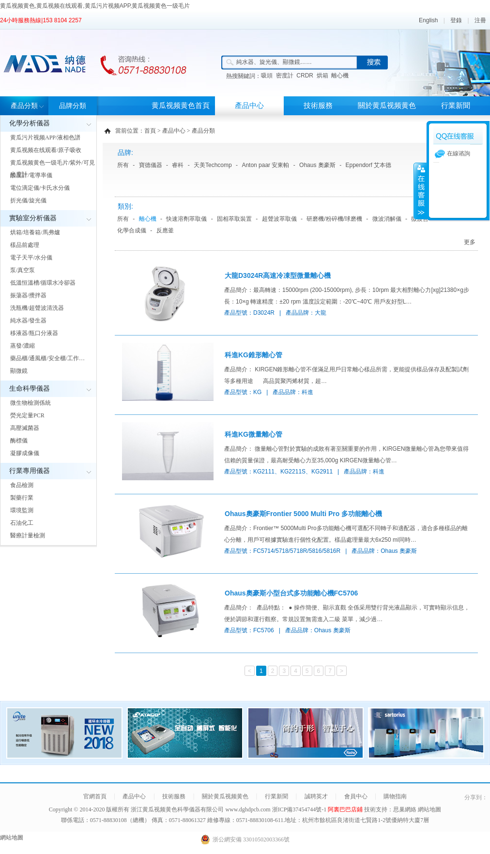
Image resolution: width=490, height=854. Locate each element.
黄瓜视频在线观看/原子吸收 (45, 150)
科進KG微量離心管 (253, 434)
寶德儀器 (150, 165)
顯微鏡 (19, 370)
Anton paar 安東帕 (265, 165)
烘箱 (322, 75)
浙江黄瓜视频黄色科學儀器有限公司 (177, 809)
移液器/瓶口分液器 (34, 333)
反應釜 (165, 230)
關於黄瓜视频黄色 (387, 105)
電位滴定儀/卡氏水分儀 (40, 187)
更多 (469, 242)
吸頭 (267, 75)
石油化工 (21, 522)
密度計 (284, 75)
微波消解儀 (386, 218)
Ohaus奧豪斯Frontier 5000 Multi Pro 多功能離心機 (303, 514)
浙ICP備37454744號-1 (300, 809)
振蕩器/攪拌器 (28, 295)
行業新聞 (455, 105)
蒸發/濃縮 (22, 345)
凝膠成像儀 (24, 453)
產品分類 (24, 105)
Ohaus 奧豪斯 (317, 165)
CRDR (304, 75)
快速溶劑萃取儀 (186, 218)
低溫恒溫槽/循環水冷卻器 (43, 282)
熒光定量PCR (27, 415)
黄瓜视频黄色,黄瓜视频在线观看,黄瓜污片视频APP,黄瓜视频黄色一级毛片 (95, 5)
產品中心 (249, 105)
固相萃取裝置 (234, 218)
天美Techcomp (213, 165)
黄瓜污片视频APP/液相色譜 (45, 137)
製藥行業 (21, 497)
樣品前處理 (24, 245)
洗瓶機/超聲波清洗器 (37, 308)
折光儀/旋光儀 (28, 200)
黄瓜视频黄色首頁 (181, 105)
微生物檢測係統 (30, 402)
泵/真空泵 (22, 270)
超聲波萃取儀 (279, 218)
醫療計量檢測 (27, 535)
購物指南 (395, 796)
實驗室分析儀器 (33, 218)
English (428, 20)
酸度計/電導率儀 (31, 175)
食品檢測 (21, 485)
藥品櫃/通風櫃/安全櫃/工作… (47, 358)
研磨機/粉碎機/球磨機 (334, 218)
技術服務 (318, 105)
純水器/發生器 (28, 320)
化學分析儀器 (29, 123)
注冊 (480, 20)
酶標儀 (19, 440)
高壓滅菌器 (24, 428)
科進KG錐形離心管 (253, 355)
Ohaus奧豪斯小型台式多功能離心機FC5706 (291, 593)
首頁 (150, 130)
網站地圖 (429, 809)
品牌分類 (72, 105)
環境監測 (21, 510)
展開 (420, 190)
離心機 (340, 75)
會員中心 (356, 796)
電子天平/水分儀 (31, 257)
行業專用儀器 (29, 470)
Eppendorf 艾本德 (368, 165)
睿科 (178, 165)
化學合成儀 (131, 230)
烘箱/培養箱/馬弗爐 (35, 232)
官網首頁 (95, 796)
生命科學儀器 (29, 388)
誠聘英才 (316, 796)
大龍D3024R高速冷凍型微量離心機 (278, 275)
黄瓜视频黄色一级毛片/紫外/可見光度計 (52, 168)
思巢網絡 (404, 809)
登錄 (456, 20)
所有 (123, 165)
